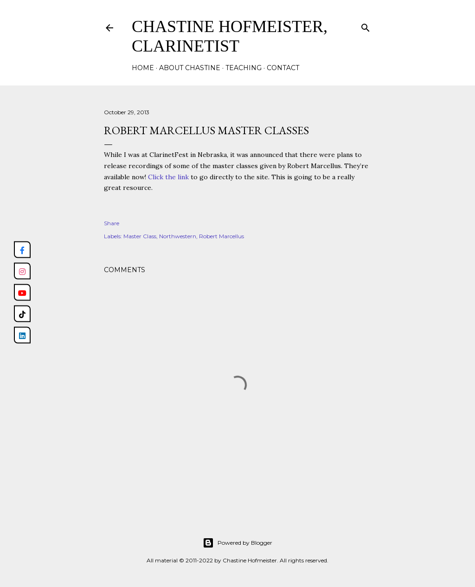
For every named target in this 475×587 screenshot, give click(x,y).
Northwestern (177, 236)
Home (143, 68)
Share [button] (111, 223)
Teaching (243, 68)
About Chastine (189, 68)
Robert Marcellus (221, 236)
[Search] (365, 26)
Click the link (168, 177)
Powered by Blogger (237, 542)
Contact (283, 68)
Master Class (139, 236)
